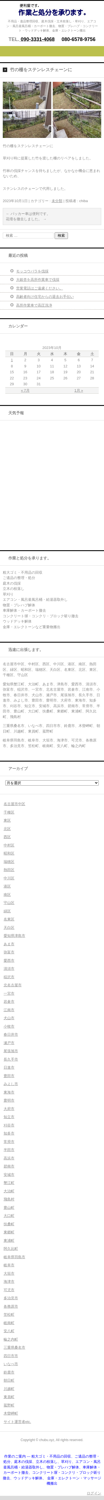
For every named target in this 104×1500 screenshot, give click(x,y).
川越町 (9, 1389)
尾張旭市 (11, 1051)
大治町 (9, 1191)
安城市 (9, 1175)
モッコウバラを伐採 (32, 271)
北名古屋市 (13, 985)
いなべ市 (11, 1364)
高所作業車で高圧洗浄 (34, 305)
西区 (7, 837)
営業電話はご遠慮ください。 (39, 288)
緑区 (7, 911)
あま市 (9, 944)
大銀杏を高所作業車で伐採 (37, 279)
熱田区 (9, 870)
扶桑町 (9, 1224)
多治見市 (11, 1298)
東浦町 (9, 1240)
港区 (7, 886)
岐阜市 (9, 1265)
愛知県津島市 (14, 936)
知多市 (9, 1133)
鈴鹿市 (9, 1372)
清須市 (9, 968)
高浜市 (9, 1158)
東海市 (9, 1092)
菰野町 (9, 1405)
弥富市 (9, 952)
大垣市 (9, 1273)
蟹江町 (9, 1183)
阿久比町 (11, 1249)
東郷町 (9, 1232)
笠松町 (9, 1314)
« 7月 (25, 390)
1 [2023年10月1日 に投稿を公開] (12, 360)
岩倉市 (9, 1001)
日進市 (9, 1067)
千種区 (9, 812)
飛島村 (9, 1199)
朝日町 (9, 1380)
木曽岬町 (11, 1413)
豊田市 (9, 1076)
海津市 (9, 1281)
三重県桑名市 (14, 1347)
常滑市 (9, 1142)
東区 (7, 820)
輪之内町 (11, 1339)
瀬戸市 (9, 1043)
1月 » (78, 390)
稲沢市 (9, 977)
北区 (7, 829)
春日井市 (11, 1034)
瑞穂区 (9, 862)
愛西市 (9, 960)
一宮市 (9, 993)
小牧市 (9, 1026)
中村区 (9, 845)
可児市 (9, 1290)
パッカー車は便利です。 (28, 214)
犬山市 (9, 1018)
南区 (7, 895)
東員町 (9, 1397)
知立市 (9, 1117)
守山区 (9, 903)
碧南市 (9, 1166)
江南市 (9, 1010)
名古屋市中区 (14, 804)
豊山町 (9, 1207)
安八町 (9, 1331)
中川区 (9, 878)
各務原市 (11, 1306)
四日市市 (11, 1356)
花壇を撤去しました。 (26, 219)
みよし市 (11, 1084)
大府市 (9, 1109)
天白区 (9, 927)
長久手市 (11, 1059)
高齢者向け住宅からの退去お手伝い (45, 297)
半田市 (9, 1150)
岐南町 (9, 1323)
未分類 (57, 201)
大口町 (9, 1216)
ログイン (94, 1493)
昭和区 (9, 853)
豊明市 (9, 1100)
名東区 (9, 919)
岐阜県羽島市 (14, 1257)
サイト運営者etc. (17, 1422)
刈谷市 (9, 1125)
